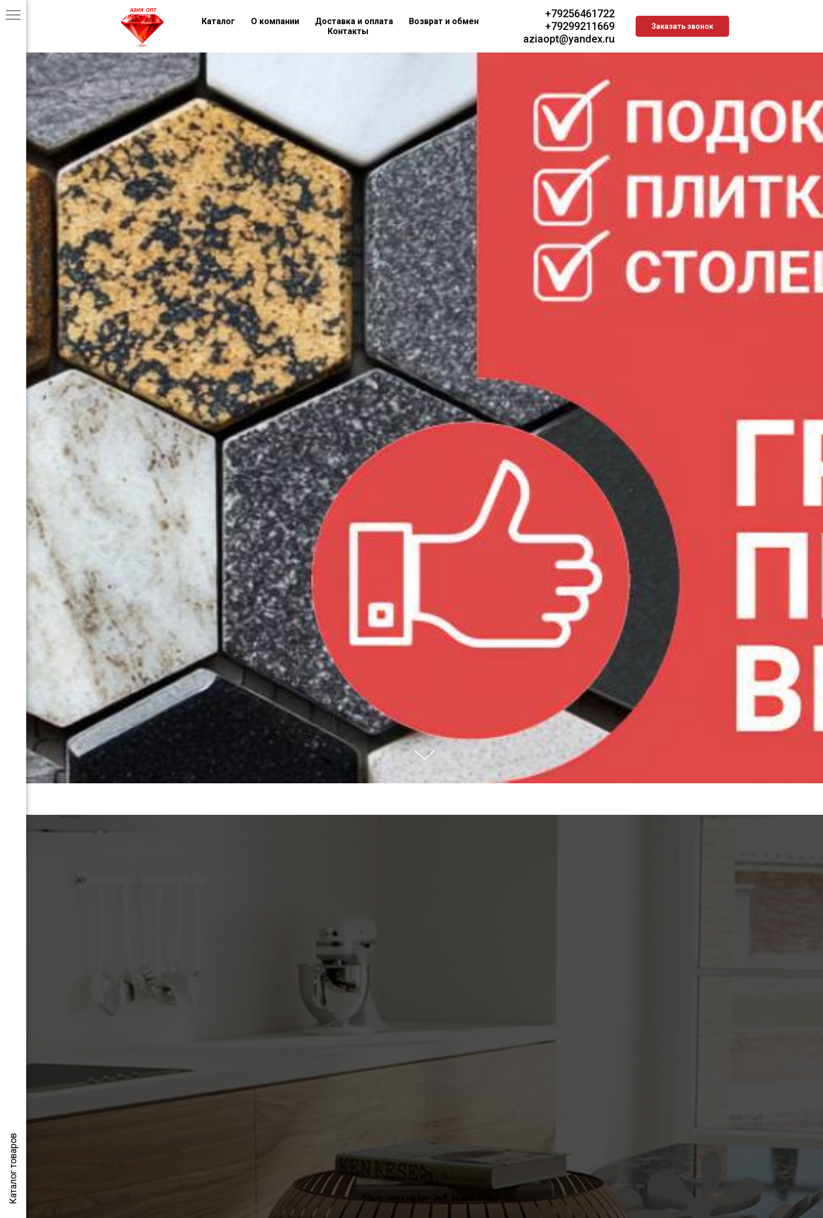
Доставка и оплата (354, 21)
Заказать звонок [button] (682, 26)
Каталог (218, 21)
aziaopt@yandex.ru (569, 39)
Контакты (348, 31)
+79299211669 (580, 26)
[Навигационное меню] (13, 15)
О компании (275, 21)
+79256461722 (580, 13)
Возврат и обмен (444, 21)
